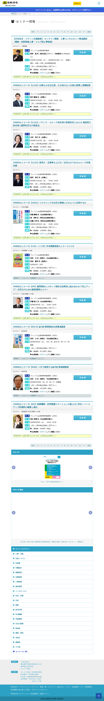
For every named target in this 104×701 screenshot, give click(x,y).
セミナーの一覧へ (22, 651)
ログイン (77, 3)
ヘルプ (67, 687)
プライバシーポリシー (40, 690)
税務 (17, 605)
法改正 (17, 637)
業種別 (17, 642)
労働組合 (18, 568)
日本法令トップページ (18, 687)
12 (80, 32)
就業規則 (18, 572)
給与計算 (18, 610)
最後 (89, 32)
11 (76, 32)
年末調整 (18, 614)
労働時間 (18, 577)
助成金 (17, 628)
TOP (13, 14)
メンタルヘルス (21, 591)
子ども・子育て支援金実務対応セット (52, 482)
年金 (17, 600)
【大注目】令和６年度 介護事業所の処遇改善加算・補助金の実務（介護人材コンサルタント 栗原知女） (52, 542)
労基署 (17, 563)
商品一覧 (43, 687)
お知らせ (60, 687)
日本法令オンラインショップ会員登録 (24, 694)
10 (71, 32)
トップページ (33, 687)
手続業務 (18, 619)
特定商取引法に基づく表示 (20, 690)
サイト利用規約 (86, 687)
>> (84, 32)
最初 (33, 32)
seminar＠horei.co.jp (34, 677)
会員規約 (75, 687)
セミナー (51, 687)
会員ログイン (44, 694)
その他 (17, 647)
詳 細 (81, 52)
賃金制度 (18, 586)
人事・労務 (19, 554)
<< (38, 32)
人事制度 (18, 582)
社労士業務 (19, 624)
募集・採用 (19, 633)
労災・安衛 (19, 596)
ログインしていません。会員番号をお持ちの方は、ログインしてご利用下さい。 (63, 10)
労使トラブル (20, 558)
